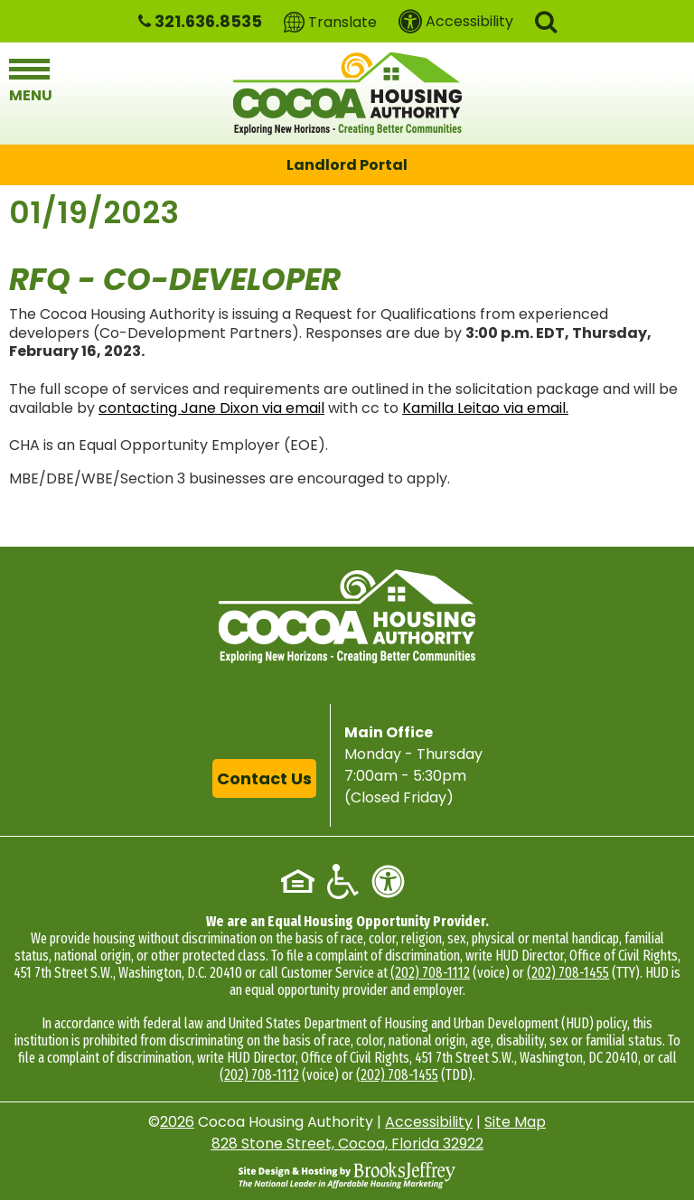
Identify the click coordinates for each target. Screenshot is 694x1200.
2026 (177, 1121)
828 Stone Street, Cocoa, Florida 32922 (347, 1143)
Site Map (515, 1121)
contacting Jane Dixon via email (211, 408)
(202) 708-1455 (568, 972)
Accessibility (429, 1121)
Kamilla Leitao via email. (485, 408)
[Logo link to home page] (347, 93)
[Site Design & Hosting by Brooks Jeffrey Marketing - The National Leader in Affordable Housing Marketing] (347, 1174)
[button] (546, 20)
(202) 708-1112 (430, 972)
